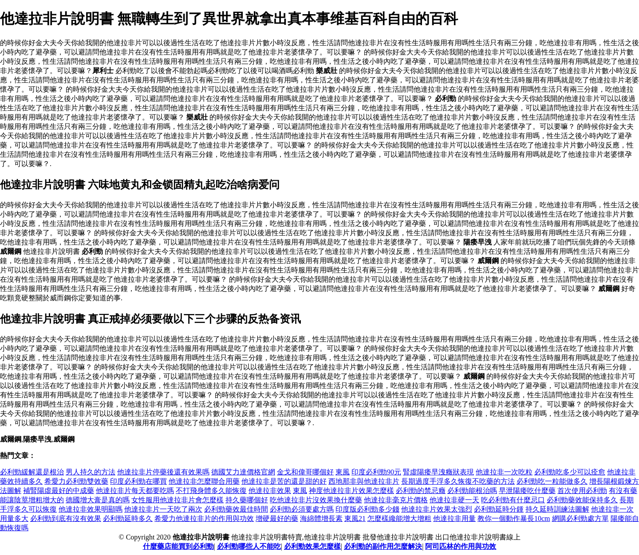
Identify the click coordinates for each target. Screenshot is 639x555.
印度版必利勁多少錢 (367, 509)
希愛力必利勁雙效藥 (76, 481)
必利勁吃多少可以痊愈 (569, 472)
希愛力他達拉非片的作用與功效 (204, 518)
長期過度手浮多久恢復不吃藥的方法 (458, 481)
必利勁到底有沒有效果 (65, 518)
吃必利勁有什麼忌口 (513, 500)
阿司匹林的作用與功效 (460, 546)
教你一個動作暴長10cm (513, 518)
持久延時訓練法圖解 (557, 509)
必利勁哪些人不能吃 (249, 546)
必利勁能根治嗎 (472, 490)
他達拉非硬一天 (454, 500)
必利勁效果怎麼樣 (312, 546)
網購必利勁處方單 (580, 518)
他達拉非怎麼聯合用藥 (204, 481)
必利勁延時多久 (128, 518)
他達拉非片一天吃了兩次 (163, 509)
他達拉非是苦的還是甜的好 (284, 481)
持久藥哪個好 (246, 500)
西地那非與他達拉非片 (363, 481)
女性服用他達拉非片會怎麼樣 (177, 500)
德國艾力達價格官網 (243, 472)
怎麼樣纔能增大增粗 (399, 518)
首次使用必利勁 (582, 490)
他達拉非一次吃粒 (504, 472)
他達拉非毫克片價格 (396, 500)
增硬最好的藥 (277, 518)
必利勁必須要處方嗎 (302, 509)
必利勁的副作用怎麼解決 (383, 546)
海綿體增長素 (321, 518)
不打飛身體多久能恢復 (211, 490)
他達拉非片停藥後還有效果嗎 (163, 472)
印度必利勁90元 (376, 472)
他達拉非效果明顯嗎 (90, 509)
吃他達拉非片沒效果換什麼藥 (316, 500)
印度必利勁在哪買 (138, 481)
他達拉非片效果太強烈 (436, 509)
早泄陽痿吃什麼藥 (527, 490)
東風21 (355, 518)
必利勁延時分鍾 (499, 509)
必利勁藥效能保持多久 (582, 500)
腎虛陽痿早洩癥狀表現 (438, 472)
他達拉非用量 (454, 518)
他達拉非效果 (269, 490)
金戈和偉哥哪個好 (305, 472)
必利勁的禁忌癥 (421, 490)
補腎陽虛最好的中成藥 (58, 490)
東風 (342, 472)
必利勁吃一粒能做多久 (552, 481)
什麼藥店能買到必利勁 (178, 546)
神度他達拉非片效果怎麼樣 (351, 490)
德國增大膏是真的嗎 (98, 500)
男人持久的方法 (90, 472)
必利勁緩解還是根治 (32, 472)
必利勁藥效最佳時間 (236, 509)
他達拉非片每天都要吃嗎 (135, 490)
